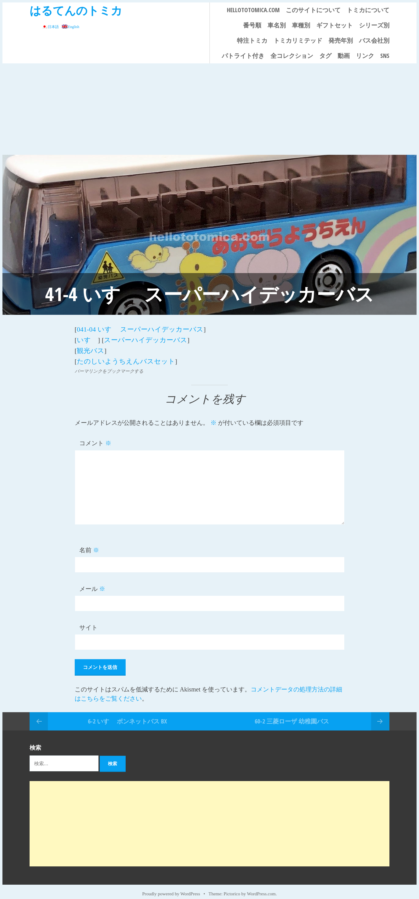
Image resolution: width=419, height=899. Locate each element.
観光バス (90, 346)
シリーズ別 (374, 25)
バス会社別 (374, 40)
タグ (325, 56)
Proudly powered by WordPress (171, 887)
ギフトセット (334, 25)
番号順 (252, 25)
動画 (344, 56)
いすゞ (87, 337)
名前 (89, 544)
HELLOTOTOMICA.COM (253, 10)
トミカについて (368, 10)
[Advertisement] (209, 109)
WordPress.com (261, 887)
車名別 (276, 25)
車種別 (301, 25)
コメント (95, 437)
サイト (88, 621)
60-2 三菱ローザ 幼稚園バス (292, 715)
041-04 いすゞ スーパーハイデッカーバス (140, 328)
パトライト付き (243, 56)
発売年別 (340, 40)
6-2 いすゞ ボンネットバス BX (127, 715)
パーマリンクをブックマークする (109, 365)
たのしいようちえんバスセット (126, 356)
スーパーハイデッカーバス (145, 337)
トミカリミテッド (298, 40)
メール (92, 582)
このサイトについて (313, 10)
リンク (365, 56)
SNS (384, 56)
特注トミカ (252, 40)
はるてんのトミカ (76, 10)
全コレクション (291, 56)
